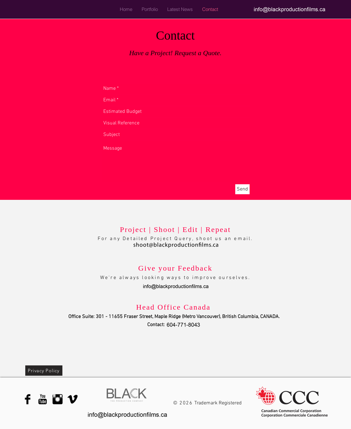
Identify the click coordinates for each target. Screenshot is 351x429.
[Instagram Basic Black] (57, 399)
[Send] (242, 189)
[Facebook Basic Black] (27, 399)
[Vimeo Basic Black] (72, 399)
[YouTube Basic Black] (42, 399)
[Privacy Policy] (43, 370)
